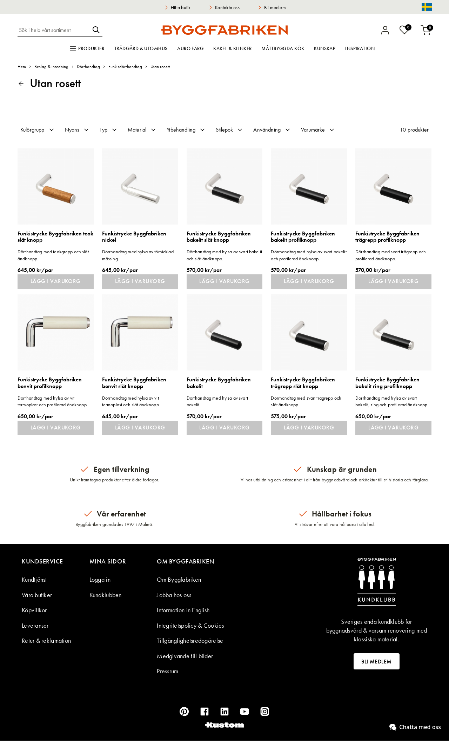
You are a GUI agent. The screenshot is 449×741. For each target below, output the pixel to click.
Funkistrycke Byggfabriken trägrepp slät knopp (303, 383)
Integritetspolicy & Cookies (190, 626)
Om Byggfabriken (179, 580)
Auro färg (190, 48)
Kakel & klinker (232, 48)
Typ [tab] (109, 129)
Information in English (183, 610)
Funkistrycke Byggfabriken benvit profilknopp (50, 383)
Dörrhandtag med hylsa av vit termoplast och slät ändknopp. (131, 401)
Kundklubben (105, 595)
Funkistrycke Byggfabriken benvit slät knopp (134, 383)
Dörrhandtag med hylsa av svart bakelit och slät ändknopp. (224, 255)
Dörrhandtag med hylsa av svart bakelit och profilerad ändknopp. (308, 255)
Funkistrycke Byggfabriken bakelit (219, 383)
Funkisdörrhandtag (125, 66)
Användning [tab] (272, 129)
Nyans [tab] (77, 129)
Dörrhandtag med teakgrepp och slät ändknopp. (53, 255)
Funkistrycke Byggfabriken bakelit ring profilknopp (387, 383)
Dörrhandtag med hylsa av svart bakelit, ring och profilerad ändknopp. (391, 401)
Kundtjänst (34, 580)
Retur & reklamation (46, 641)
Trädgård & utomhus (141, 48)
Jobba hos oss (174, 595)
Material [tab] (142, 129)
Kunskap (324, 48)
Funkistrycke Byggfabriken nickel (134, 237)
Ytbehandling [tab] (186, 129)
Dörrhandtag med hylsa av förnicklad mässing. (138, 255)
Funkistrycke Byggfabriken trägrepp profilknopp (387, 237)
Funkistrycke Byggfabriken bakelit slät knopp (219, 237)
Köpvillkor (34, 610)
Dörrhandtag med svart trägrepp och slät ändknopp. (306, 401)
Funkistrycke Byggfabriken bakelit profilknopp (303, 237)
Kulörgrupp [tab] (37, 129)
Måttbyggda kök (282, 48)
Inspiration (360, 48)
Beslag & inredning (51, 66)
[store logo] (224, 29)
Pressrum (167, 671)
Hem (22, 66)
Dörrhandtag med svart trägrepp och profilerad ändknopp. (390, 255)
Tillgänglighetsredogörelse (190, 641)
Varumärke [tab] (318, 129)
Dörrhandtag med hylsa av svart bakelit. (217, 401)
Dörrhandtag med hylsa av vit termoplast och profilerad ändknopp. (53, 401)
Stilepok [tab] (229, 129)
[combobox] (54, 30)
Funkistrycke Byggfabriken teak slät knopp (55, 237)
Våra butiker (37, 595)
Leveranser (35, 626)
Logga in (99, 580)
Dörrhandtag (88, 66)
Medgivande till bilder (185, 656)
